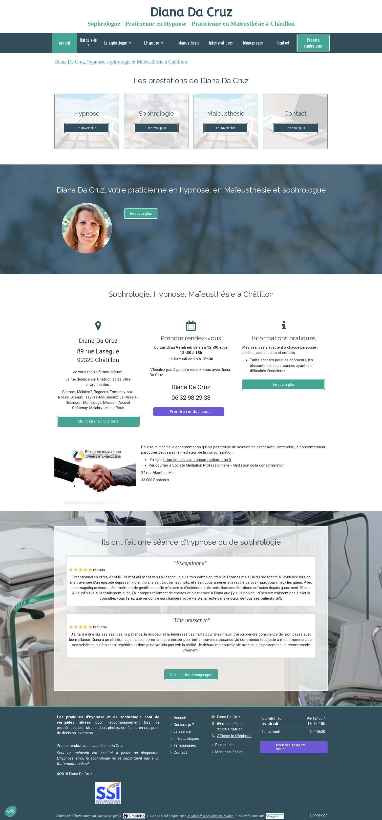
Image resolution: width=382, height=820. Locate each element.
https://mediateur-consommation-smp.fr (197, 459)
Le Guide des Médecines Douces (210, 816)
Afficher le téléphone (234, 735)
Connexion (319, 815)
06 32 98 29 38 (191, 397)
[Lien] (108, 793)
